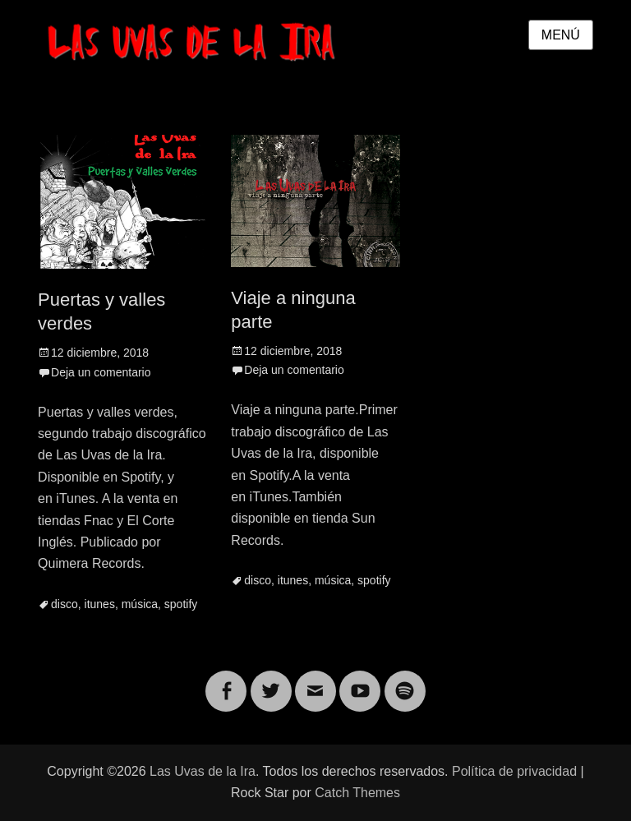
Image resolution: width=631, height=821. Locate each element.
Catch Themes (357, 793)
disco (64, 604)
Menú (560, 35)
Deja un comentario (100, 372)
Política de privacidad (514, 771)
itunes (100, 604)
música (140, 604)
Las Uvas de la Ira (203, 771)
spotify (180, 604)
